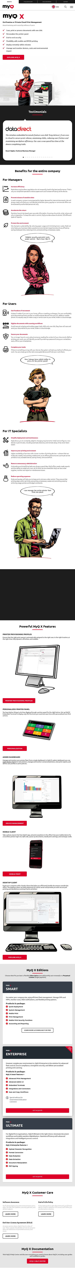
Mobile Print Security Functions (20, 1020)
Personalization (14, 748)
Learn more (10, 1214)
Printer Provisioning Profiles (19, 701)
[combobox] (57, 6)
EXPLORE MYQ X (14, 957)
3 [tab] (27, 157)
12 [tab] (46, 157)
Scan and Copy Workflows (18, 1092)
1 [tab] (23, 157)
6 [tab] (33, 157)
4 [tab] (29, 157)
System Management (17, 1010)
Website (9, 1)
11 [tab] (44, 157)
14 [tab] (50, 157)
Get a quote (37, 1110)
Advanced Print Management (20, 1078)
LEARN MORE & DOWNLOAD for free (37, 1030)
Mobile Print (14, 874)
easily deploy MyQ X (9, 762)
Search (65, 7)
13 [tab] (48, 157)
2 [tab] (25, 157)
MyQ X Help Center (37, 1261)
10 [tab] (42, 157)
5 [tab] (31, 157)
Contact (65, 1)
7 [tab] (35, 157)
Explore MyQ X (13, 57)
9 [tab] (40, 157)
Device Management (15, 823)
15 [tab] (52, 157)
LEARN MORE (46, 1214)
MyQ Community (28, 1)
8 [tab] (38, 157)
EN (55, 7)
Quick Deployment (16, 1007)
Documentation (47, 1)
